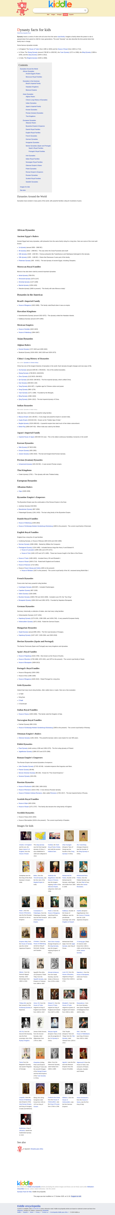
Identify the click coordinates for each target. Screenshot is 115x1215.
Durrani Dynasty (24, 349)
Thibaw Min (22, 1003)
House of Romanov (25, 790)
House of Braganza (25, 305)
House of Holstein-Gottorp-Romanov (30, 793)
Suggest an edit (76, 1196)
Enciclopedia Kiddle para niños (59, 1212)
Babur (35, 875)
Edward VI (51, 1003)
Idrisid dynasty (23, 275)
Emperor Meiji (23, 941)
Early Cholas (56, 847)
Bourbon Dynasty (24, 597)
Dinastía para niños (37, 1149)
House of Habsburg (25, 332)
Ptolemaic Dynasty (25, 260)
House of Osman (53, 880)
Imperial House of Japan (26, 437)
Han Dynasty (23, 383)
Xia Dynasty (22, 370)
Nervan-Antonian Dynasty (27, 773)
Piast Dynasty (23, 748)
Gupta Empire (23, 420)
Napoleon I (80, 972)
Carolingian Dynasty (25, 587)
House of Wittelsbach (83, 1034)
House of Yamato (84, 915)
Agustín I (65, 1062)
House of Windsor (27, 570)
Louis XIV (65, 972)
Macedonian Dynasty (25, 509)
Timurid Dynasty (38, 878)
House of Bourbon (24, 659)
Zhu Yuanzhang (81, 845)
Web (48, 14)
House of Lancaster (28, 550)
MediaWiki (46, 1210)
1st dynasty (22, 247)
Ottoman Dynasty (24, 738)
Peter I (21, 910)
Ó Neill (21, 700)
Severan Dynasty (24, 776)
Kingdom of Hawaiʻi (68, 922)
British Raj (22, 426)
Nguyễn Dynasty (38, 979)
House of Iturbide (24, 329)
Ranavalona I (81, 1003)
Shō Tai (21, 1031)
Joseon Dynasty (24, 454)
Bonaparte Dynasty (25, 600)
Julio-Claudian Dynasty (26, 766)
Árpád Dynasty (23, 632)
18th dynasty (23, 254)
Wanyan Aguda (52, 1031)
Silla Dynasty (23, 447)
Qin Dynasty (23, 379)
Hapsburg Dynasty (25, 618)
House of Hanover (24, 565)
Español (71, 14)
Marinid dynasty (24, 285)
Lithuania (22, 1130)
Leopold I (22, 1097)
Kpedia (65, 14)
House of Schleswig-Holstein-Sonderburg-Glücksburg (36, 526)
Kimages (59, 14)
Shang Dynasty (33, 52)
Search (85, 10)
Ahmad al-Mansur (53, 972)
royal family (61, 36)
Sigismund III (81, 1062)
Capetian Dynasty (24, 590)
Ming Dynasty (86, 52)
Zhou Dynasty (23, 376)
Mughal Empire (38, 882)
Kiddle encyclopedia (34, 1187)
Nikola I (21, 972)
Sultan (55, 884)
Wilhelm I (65, 1097)
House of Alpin (23, 803)
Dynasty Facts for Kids (24, 1191)
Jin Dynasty (53, 1038)
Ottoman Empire (53, 886)
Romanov (53, 793)
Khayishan (37, 1062)
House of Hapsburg (25, 656)
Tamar (21, 1062)
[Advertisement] (57, 22)
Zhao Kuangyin (66, 845)
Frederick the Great (54, 1097)
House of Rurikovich (25, 786)
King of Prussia (54, 1104)
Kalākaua (65, 910)
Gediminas (22, 1128)
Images (53, 14)
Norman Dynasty (24, 544)
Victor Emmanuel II (82, 1097)
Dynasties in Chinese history (31, 362)
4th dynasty (22, 251)
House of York (26, 553)
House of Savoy (24, 714)
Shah (83, 882)
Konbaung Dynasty (25, 1007)
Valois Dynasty (23, 593)
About (31, 1212)
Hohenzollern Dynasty (26, 621)
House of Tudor (34, 49)
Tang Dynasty (23, 386)
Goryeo (36, 1106)
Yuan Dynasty (64, 52)
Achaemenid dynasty (25, 464)
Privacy (38, 1212)
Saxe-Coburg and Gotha (32, 568)
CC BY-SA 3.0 (36, 1208)
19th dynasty (23, 257)
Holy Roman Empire (25, 1104)
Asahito (79, 910)
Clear (81, 10)
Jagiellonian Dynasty (25, 751)
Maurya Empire (23, 417)
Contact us (45, 1212)
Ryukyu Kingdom (24, 1040)
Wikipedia (20, 1210)
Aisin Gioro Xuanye (54, 941)
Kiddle (19, 1212)
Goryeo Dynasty (24, 450)
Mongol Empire (41, 1071)
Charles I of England (25, 845)
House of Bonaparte (25, 662)
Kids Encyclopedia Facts (24, 33)
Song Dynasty (23, 389)
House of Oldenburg (25, 523)
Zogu (20, 491)
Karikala (50, 845)
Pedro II (50, 910)
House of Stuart (63, 49)
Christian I (37, 941)
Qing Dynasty (32, 54)
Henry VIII (37, 1003)
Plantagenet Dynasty (25, 547)
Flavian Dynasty (24, 769)
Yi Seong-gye (81, 941)
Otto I (78, 1031)
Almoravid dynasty (25, 278)
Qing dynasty (40, 845)
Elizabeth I (65, 1003)
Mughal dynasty (32, 58)
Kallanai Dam (52, 851)
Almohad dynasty (24, 282)
